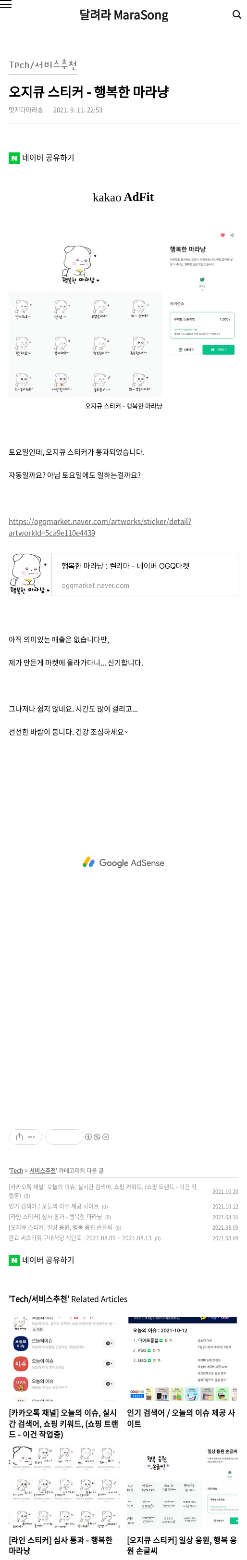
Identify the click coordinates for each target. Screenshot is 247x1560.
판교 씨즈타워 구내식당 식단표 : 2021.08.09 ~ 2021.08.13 (80, 1238)
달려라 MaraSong (123, 14)
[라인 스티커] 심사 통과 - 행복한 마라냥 (55, 1216)
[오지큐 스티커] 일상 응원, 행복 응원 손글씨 (60, 1227)
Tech (16, 1170)
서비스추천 (42, 1170)
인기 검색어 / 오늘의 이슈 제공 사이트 (54, 1206)
